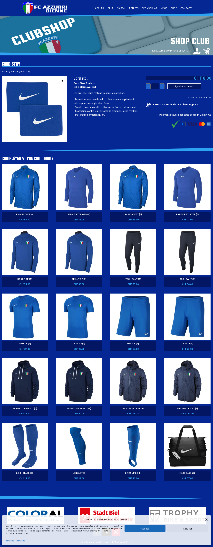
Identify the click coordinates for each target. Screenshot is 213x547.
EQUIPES (133, 8)
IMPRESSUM (157, 50)
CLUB (111, 8)
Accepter (145, 528)
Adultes (14, 71)
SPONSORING (149, 8)
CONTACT (186, 8)
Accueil (5, 71)
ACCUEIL (99, 8)
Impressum (9, 541)
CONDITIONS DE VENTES (177, 50)
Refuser (187, 528)
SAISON (121, 8)
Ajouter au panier (184, 86)
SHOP (174, 8)
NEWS (164, 8)
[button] (206, 519)
